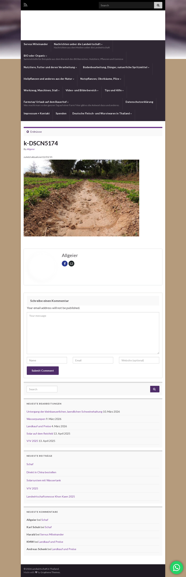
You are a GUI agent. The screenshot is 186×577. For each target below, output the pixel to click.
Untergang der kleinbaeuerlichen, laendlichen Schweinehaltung (65, 411)
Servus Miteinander (36, 44)
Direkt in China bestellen (41, 472)
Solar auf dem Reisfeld (40, 433)
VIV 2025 (33, 440)
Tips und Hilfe (114, 90)
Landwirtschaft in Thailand (93, 24)
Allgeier (31, 149)
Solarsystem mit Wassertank (44, 480)
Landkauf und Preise (39, 426)
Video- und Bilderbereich (82, 90)
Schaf (30, 464)
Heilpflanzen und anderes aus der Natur (49, 78)
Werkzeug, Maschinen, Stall (42, 90)
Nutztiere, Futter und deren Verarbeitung (50, 67)
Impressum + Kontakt (37, 113)
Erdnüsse (36, 131)
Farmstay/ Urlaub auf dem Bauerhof (72, 103)
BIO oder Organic (73, 57)
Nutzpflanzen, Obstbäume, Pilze (100, 78)
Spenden (61, 113)
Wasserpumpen (36, 418)
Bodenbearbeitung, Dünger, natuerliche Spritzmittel (116, 67)
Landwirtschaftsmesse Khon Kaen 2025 (51, 496)
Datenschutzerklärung (139, 101)
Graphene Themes (50, 572)
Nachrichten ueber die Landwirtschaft (82, 46)
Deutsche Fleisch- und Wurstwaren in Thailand (102, 113)
